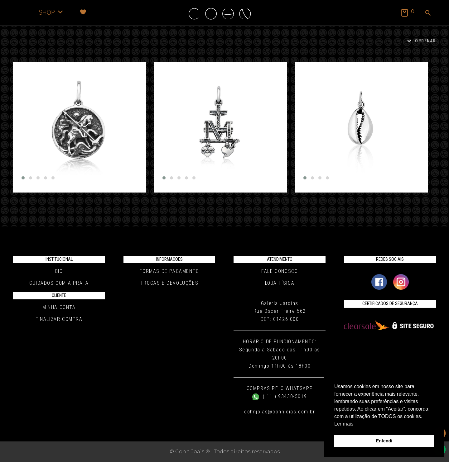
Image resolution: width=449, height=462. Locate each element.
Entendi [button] (384, 440)
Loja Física (280, 283)
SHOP (51, 12)
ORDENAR (425, 40)
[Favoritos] (83, 12)
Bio (59, 271)
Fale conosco (279, 271)
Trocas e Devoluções (169, 283)
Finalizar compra (59, 319)
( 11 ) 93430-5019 (279, 396)
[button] (428, 13)
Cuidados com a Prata (59, 283)
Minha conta (59, 307)
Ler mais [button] (343, 423)
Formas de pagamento (169, 271)
